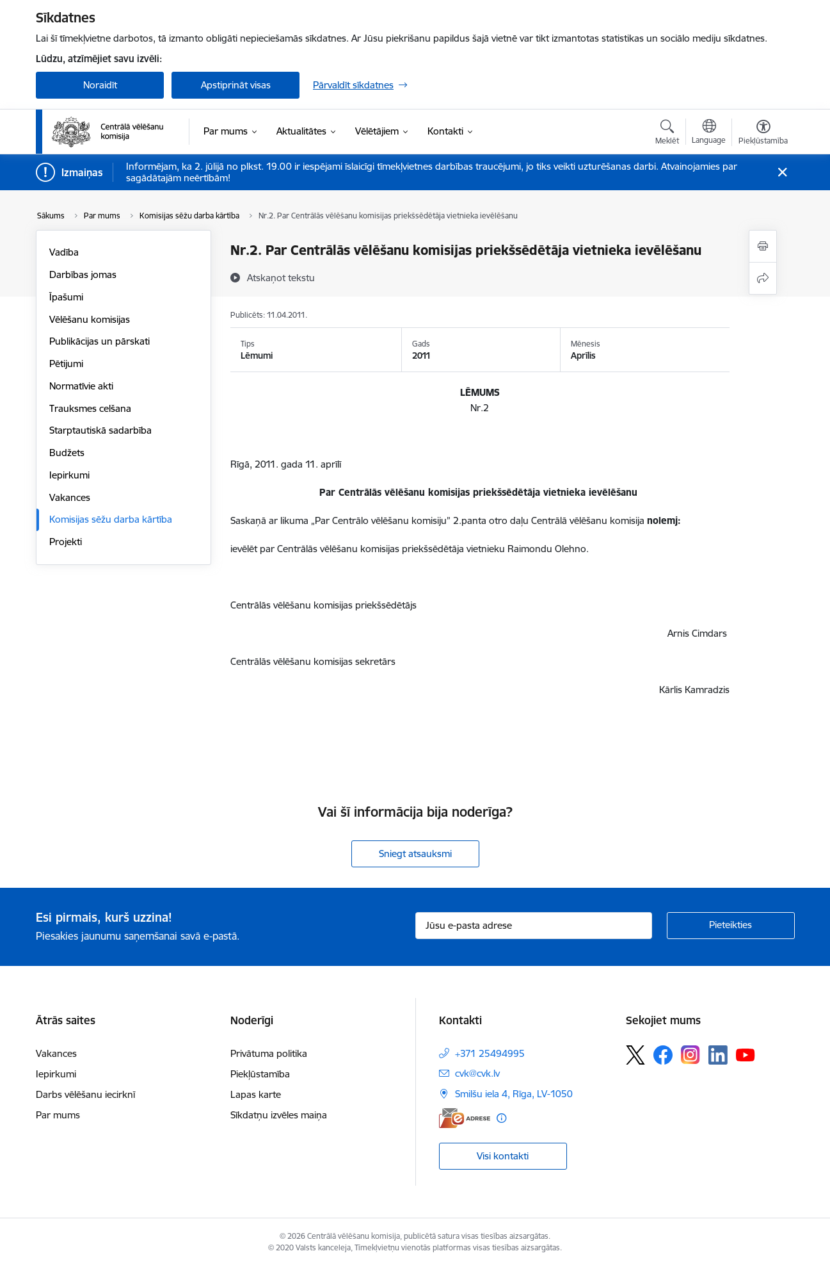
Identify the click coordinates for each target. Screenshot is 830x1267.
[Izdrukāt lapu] (762, 246)
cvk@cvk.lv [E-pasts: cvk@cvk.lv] (477, 1073)
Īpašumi (66, 297)
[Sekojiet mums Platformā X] (635, 1055)
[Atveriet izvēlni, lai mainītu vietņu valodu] (708, 133)
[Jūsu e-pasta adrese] (533, 925)
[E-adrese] (464, 1118)
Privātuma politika (268, 1053)
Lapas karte (255, 1094)
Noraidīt (100, 85)
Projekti (65, 541)
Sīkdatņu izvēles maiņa (278, 1115)
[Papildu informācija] (501, 1118)
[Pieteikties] (731, 925)
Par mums (58, 1115)
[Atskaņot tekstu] (281, 277)
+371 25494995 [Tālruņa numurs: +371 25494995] (490, 1053)
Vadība (64, 252)
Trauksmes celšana (90, 408)
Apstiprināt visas (236, 85)
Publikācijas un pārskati (99, 341)
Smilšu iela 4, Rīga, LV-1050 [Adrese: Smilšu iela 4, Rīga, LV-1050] (514, 1094)
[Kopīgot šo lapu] (762, 278)
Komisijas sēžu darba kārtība (110, 519)
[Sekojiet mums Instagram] (690, 1054)
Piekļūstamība (260, 1074)
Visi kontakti (503, 1156)
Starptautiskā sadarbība (100, 430)
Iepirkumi (69, 475)
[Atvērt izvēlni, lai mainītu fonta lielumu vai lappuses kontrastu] (763, 134)
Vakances (69, 497)
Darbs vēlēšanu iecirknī (85, 1094)
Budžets (66, 452)
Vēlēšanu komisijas (89, 319)
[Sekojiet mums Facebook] (663, 1055)
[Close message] (782, 172)
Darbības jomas (82, 274)
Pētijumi (66, 363)
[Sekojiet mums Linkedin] (718, 1055)
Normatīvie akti (81, 386)
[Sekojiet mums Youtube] (745, 1054)
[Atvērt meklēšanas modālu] (667, 134)
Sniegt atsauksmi (415, 853)
